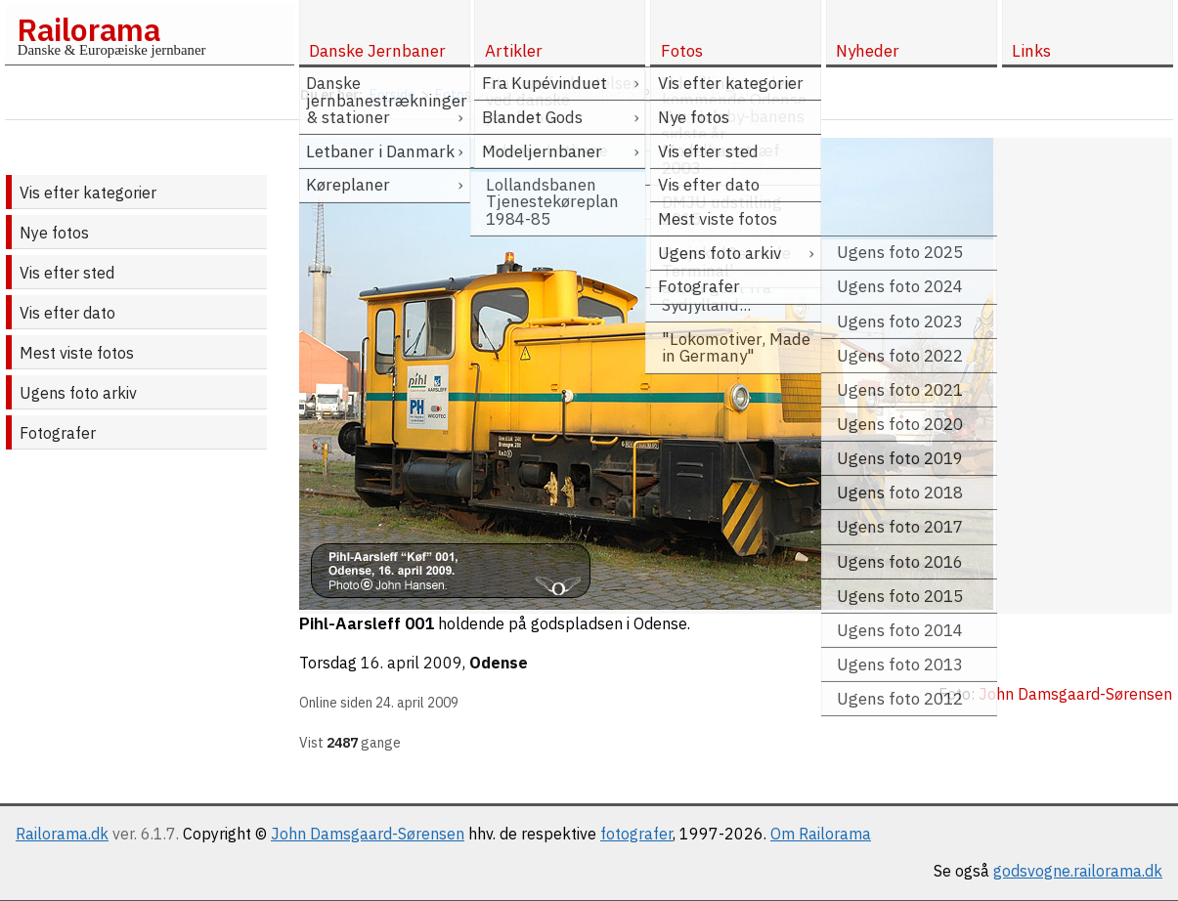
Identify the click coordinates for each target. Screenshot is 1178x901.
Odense (498, 662)
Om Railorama (820, 833)
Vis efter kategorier (88, 192)
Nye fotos (54, 232)
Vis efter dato (67, 312)
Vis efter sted (67, 272)
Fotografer (58, 433)
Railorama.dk (62, 833)
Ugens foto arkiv (78, 393)
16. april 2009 (411, 662)
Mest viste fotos (77, 353)
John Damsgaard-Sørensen (367, 833)
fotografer (636, 833)
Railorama (88, 29)
